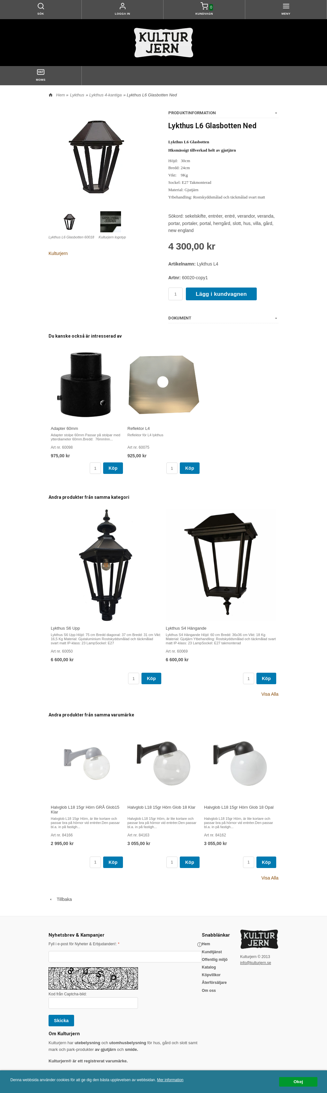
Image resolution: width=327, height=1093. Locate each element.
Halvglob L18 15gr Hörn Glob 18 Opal (239, 807)
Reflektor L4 (138, 428)
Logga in (122, 13)
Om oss (209, 990)
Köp (113, 468)
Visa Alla (270, 694)
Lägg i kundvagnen (221, 294)
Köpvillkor (211, 975)
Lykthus (77, 95)
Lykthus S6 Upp (65, 628)
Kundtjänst (212, 952)
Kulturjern (58, 253)
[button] (199, 944)
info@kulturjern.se (255, 963)
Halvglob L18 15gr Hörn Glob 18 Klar (161, 807)
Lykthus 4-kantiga (105, 95)
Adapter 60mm (64, 428)
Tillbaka (60, 899)
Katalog (209, 967)
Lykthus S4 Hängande (186, 628)
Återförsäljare (214, 982)
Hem (60, 95)
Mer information (170, 1080)
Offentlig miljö (215, 959)
